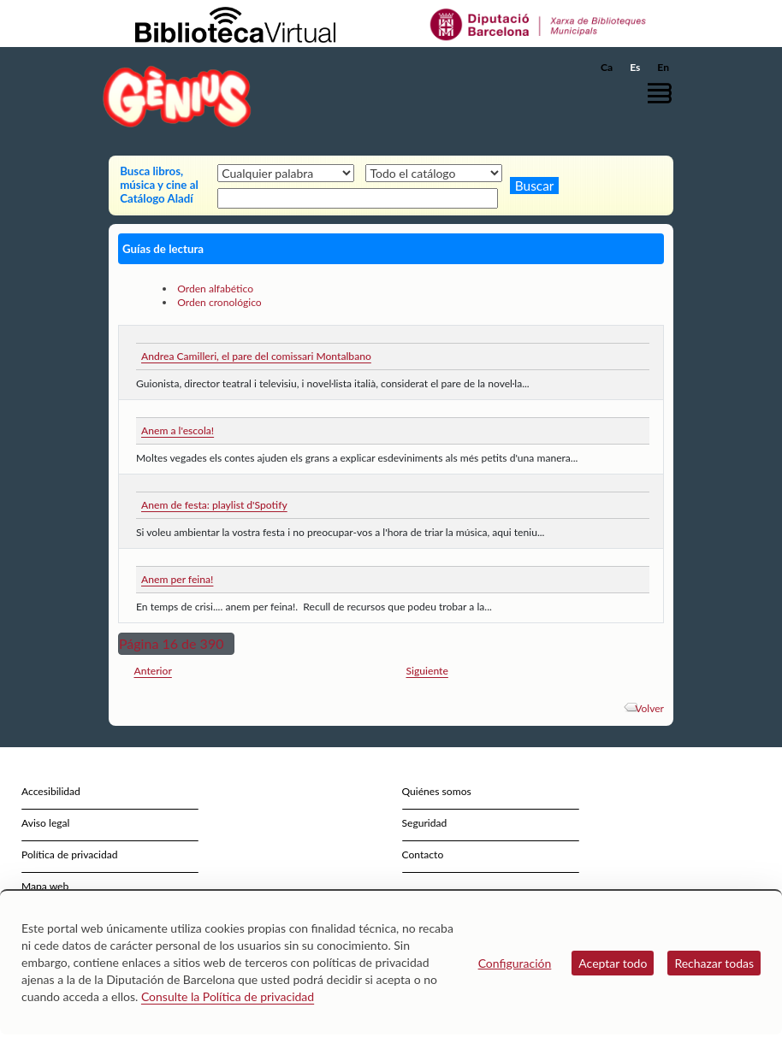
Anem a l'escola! (177, 430)
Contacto (423, 854)
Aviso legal (45, 822)
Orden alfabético (215, 288)
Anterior (153, 670)
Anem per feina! (177, 579)
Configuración (515, 963)
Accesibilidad (50, 791)
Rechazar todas (714, 963)
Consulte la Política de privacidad (227, 996)
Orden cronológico (219, 302)
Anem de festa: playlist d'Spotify (214, 504)
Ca (607, 67)
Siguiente (427, 670)
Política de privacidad (69, 854)
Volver (649, 708)
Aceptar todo (612, 963)
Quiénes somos (436, 791)
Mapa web (44, 886)
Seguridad (424, 822)
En (663, 67)
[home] (177, 96)
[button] (664, 92)
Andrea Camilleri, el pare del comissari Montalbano (256, 356)
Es (635, 67)
